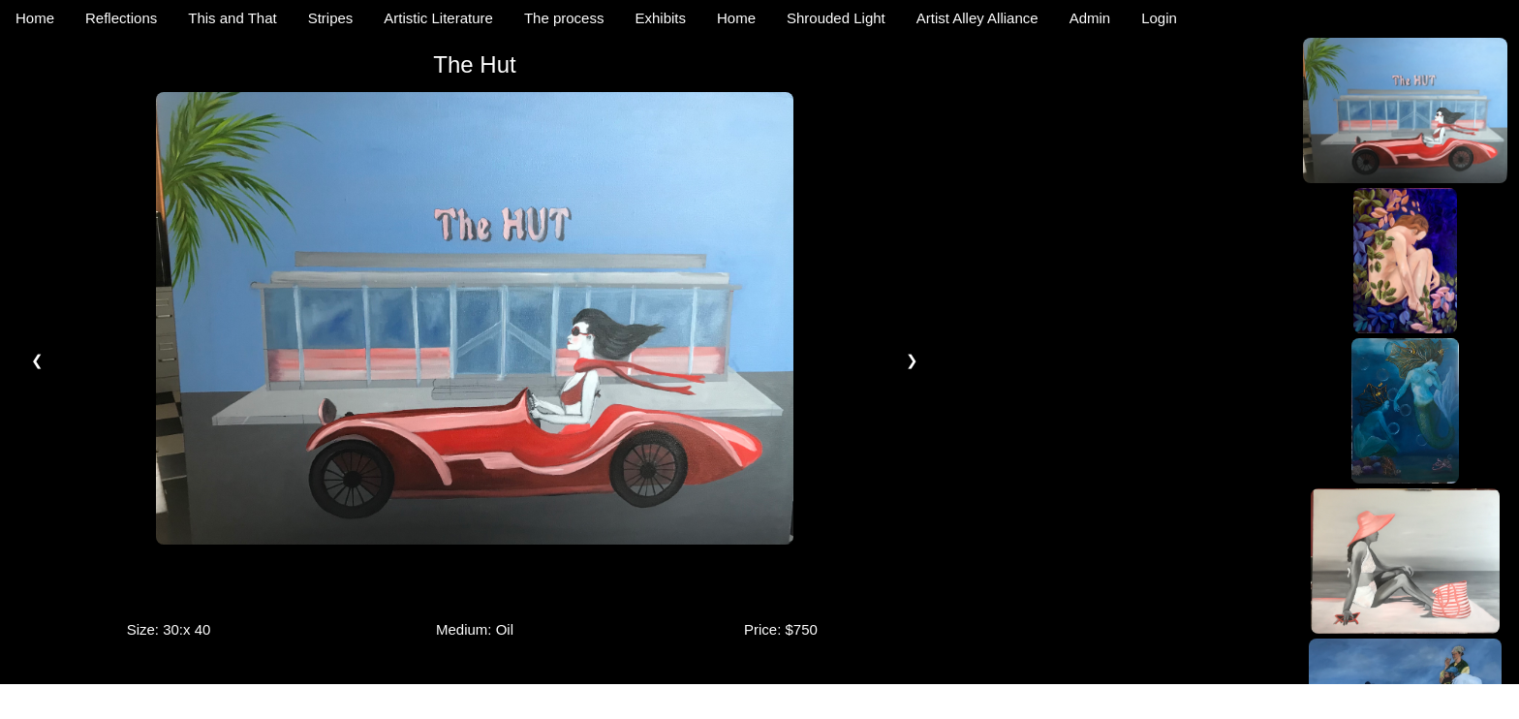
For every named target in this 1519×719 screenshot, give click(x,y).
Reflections (121, 18)
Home (35, 18)
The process (564, 18)
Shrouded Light (836, 18)
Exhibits (660, 18)
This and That (232, 18)
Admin (1090, 18)
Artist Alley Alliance (977, 18)
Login (1159, 18)
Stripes (331, 18)
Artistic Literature (438, 18)
